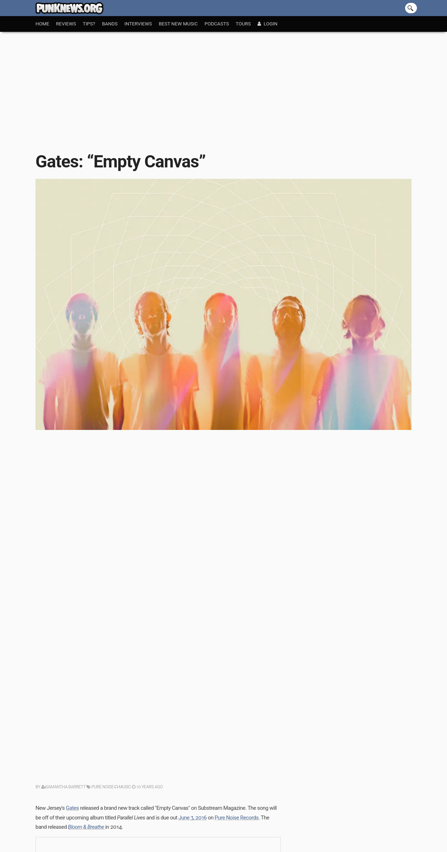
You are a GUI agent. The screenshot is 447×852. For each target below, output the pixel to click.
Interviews (138, 23)
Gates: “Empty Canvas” (120, 161)
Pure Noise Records (236, 817)
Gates (72, 808)
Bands (110, 23)
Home (42, 23)
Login (267, 23)
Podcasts (217, 23)
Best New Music (178, 23)
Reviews (66, 23)
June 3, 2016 (192, 817)
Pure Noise (100, 786)
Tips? (89, 23)
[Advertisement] (223, 85)
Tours (243, 23)
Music (122, 786)
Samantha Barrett (63, 786)
